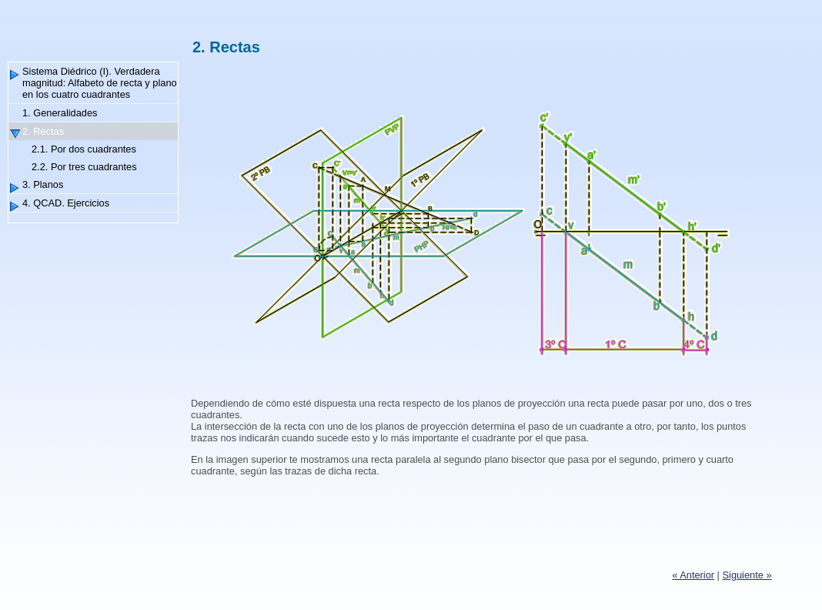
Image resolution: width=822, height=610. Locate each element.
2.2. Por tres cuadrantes (84, 167)
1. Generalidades (59, 113)
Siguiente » (747, 575)
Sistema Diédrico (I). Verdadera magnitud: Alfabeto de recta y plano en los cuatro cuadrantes (99, 82)
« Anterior (693, 575)
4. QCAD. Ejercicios (65, 203)
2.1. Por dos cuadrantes (84, 149)
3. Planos (42, 184)
